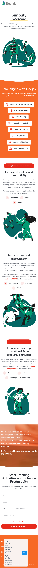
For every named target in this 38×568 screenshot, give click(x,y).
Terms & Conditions (19, 522)
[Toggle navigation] (35, 3)
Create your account (19, 526)
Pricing (3, 546)
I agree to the (15, 522)
